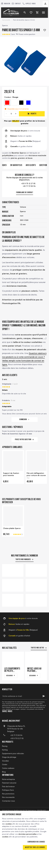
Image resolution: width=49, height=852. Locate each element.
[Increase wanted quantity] (16, 113)
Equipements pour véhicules (13, 753)
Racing (4, 746)
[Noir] (21, 103)
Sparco (5, 25)
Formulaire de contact (24, 192)
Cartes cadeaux (8, 768)
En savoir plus (16, 165)
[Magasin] (5, 3)
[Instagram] (16, 717)
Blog (4, 772)
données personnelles (27, 834)
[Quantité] (11, 113)
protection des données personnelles (22, 705)
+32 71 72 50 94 (25, 186)
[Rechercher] (25, 12)
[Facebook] (4, 717)
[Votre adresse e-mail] (24, 696)
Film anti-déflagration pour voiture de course (36, 474)
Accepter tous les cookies (35, 847)
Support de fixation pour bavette (11, 474)
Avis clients (31, 165)
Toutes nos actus (37, 648)
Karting (5, 750)
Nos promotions (8, 794)
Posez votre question (27, 34)
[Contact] (16, 3)
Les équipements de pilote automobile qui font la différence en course (12, 669)
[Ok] (44, 696)
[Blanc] (14, 103)
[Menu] (43, 12)
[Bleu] (28, 103)
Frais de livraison (8, 787)
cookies (8, 824)
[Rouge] (7, 103)
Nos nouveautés (8, 797)
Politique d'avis (8, 790)
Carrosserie (6, 20)
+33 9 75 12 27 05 (24, 183)
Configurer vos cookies (36, 842)
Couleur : (11, 97)
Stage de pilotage (9, 757)
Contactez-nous (8, 801)
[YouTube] (10, 717)
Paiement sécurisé (9, 783)
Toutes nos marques (23, 559)
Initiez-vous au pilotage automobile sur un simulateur (34, 669)
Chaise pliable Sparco (12, 528)
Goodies (5, 761)
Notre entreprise (8, 779)
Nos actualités (9, 648)
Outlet (4, 765)
